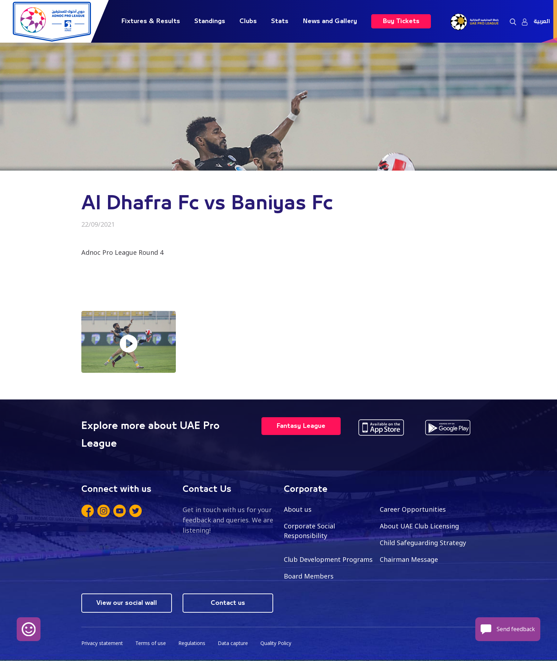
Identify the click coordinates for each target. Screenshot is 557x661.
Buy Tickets (401, 21)
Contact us (228, 603)
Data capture (234, 643)
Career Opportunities (413, 509)
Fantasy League (300, 426)
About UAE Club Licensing (420, 526)
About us (298, 509)
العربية (542, 21)
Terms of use (151, 643)
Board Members (309, 576)
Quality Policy (278, 643)
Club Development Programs (328, 559)
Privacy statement (102, 643)
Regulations (193, 643)
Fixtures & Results (150, 21)
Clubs (248, 21)
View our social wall (126, 603)
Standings (209, 21)
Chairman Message (409, 559)
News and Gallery (330, 21)
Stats (279, 21)
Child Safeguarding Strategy (423, 542)
